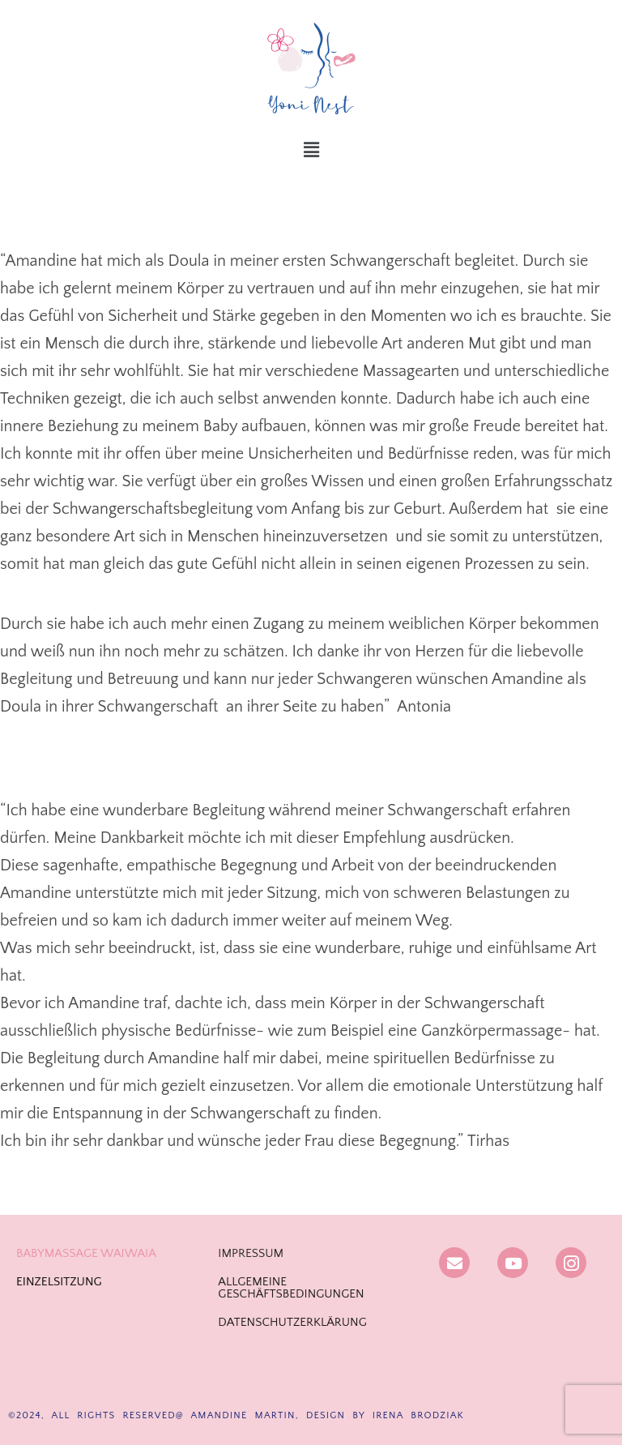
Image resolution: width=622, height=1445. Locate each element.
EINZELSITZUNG (59, 1282)
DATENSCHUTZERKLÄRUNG (292, 1322)
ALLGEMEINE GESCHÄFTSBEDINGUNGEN (291, 1288)
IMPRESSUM (250, 1253)
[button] (311, 151)
